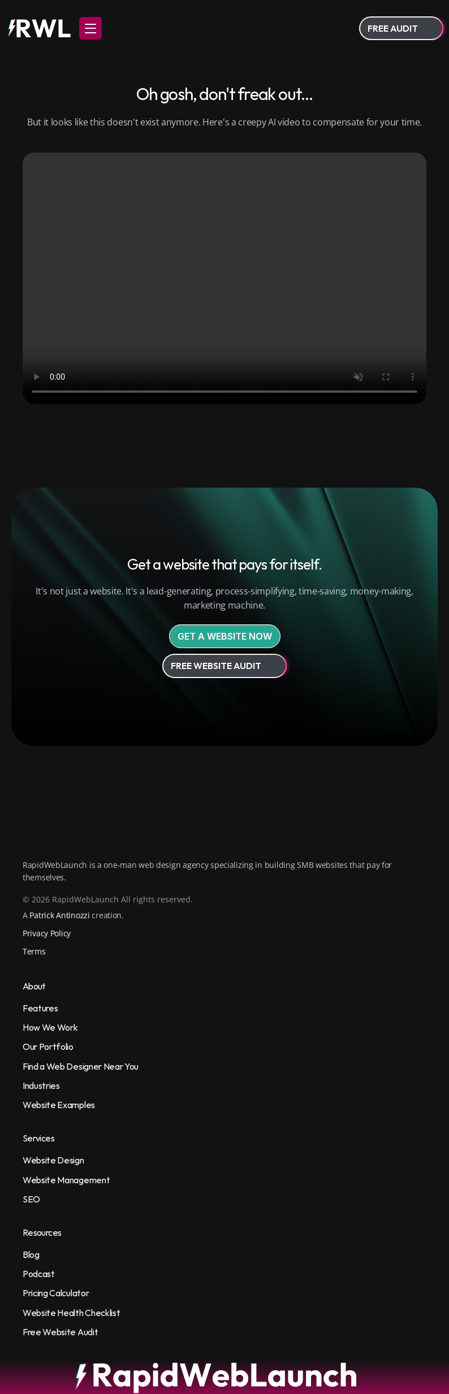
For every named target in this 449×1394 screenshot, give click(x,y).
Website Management (66, 1179)
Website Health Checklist (71, 1312)
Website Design (53, 1160)
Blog (31, 1254)
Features (40, 1008)
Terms (34, 951)
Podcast (39, 1273)
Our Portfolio (48, 1046)
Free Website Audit (60, 1331)
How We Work (50, 1027)
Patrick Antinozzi (59, 915)
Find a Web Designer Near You (81, 1066)
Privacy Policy (47, 933)
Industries (41, 1085)
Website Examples (59, 1104)
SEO (31, 1199)
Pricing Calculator (56, 1293)
